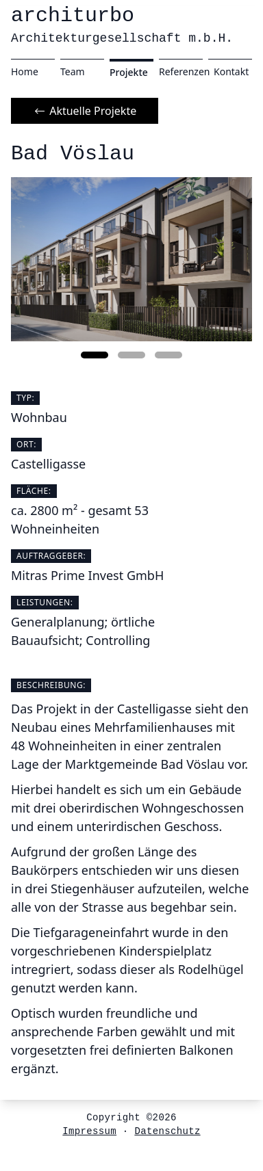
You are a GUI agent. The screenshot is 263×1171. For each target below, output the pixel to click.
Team (72, 71)
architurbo (122, 24)
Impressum (89, 1131)
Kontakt (231, 71)
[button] (94, 355)
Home (24, 71)
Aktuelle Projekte (84, 110)
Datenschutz (167, 1131)
